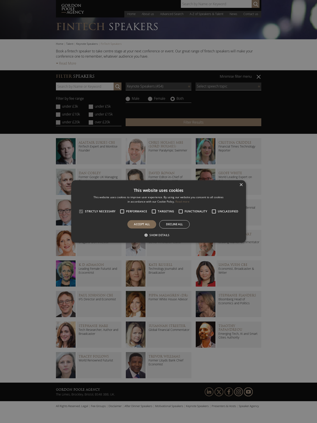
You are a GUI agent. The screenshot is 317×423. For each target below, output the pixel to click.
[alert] (158, 211)
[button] (158, 235)
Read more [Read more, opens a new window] (182, 201)
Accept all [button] (142, 224)
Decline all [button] (174, 224)
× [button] (241, 185)
